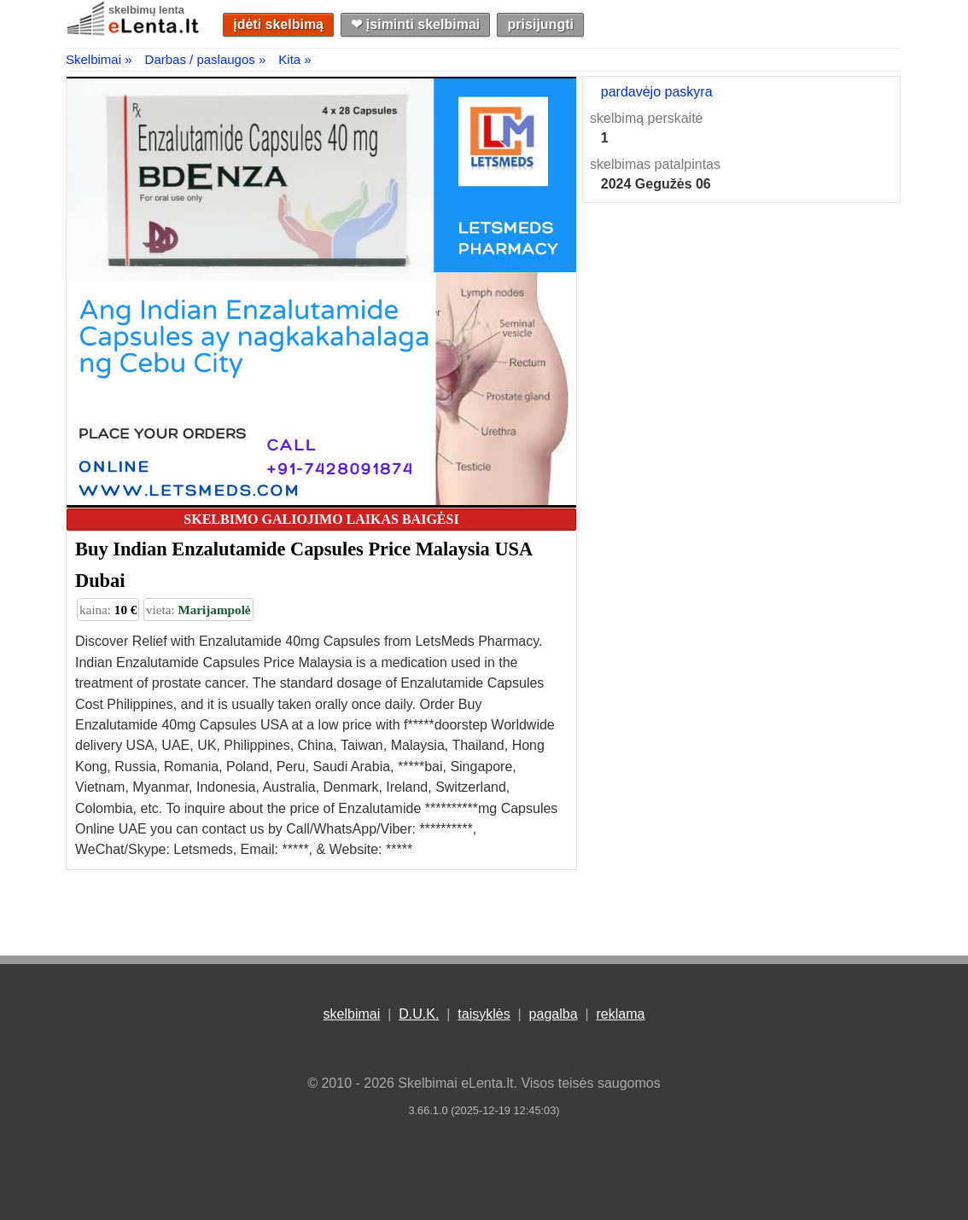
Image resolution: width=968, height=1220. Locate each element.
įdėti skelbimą (278, 24)
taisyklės (484, 1014)
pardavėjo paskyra (657, 91)
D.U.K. (419, 1014)
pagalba (553, 1014)
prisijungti (541, 24)
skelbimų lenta (146, 9)
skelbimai (352, 1014)
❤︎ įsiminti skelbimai (415, 24)
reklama (620, 1014)
